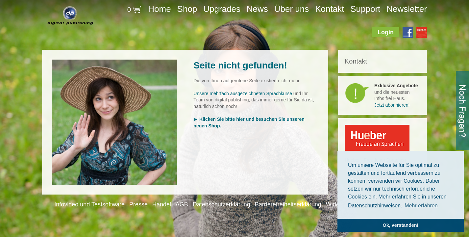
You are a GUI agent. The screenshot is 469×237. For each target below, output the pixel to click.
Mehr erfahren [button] (421, 205)
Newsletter (406, 9)
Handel (161, 204)
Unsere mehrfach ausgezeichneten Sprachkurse (242, 93)
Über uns (291, 9)
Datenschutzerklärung (221, 204)
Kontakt (329, 9)
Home (159, 9)
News (257, 9)
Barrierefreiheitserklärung (288, 204)
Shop (187, 9)
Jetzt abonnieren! (391, 105)
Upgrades (221, 9)
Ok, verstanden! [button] (401, 225)
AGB (182, 204)
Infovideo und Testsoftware (89, 204)
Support (365, 9)
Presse (138, 204)
